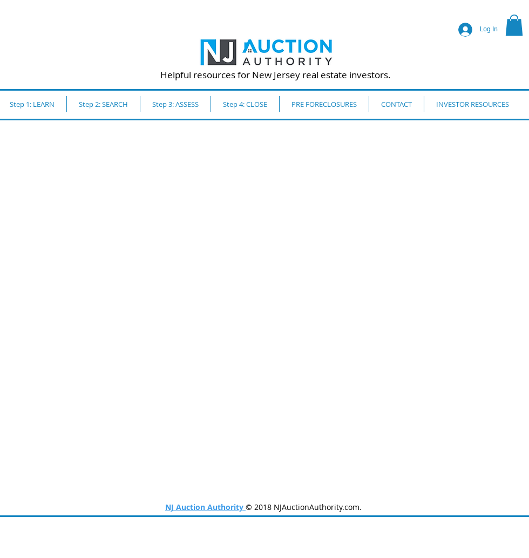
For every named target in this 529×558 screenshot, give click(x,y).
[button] (514, 25)
